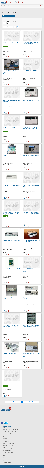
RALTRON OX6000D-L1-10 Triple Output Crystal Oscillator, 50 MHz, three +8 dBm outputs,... (11, 326)
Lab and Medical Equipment (8, 443)
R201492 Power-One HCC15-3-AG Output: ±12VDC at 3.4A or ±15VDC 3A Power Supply (31, 355)
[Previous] (9, 402)
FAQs (4, 455)
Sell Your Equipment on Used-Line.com (10, 429)
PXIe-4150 (5, 155)
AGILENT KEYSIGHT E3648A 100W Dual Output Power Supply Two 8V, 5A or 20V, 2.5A (31, 128)
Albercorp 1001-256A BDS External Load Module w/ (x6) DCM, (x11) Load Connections (31, 270)
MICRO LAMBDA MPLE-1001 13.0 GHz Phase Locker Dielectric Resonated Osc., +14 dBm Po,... (31, 185)
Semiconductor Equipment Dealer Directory (11, 434)
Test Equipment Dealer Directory (9, 431)
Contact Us (5, 459)
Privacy (4, 460)
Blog (2, 418)
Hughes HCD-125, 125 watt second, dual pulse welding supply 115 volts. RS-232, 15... (31, 326)
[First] (6, 402)
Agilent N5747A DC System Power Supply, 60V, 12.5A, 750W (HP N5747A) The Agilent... (11, 213)
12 (29, 401)
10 (24, 401)
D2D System (5, 436)
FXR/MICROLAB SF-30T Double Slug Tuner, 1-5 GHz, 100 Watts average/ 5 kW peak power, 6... (31, 213)
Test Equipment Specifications (9, 448)
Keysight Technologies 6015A (9, 127)
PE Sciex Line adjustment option (9, 353)
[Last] (37, 402)
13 (32, 401)
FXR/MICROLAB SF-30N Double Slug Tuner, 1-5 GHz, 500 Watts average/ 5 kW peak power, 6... (11, 100)
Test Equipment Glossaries (8, 452)
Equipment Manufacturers (8, 447)
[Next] (35, 402)
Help (3, 457)
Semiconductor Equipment (8, 445)
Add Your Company (6, 427)
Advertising (5, 438)
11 (27, 401)
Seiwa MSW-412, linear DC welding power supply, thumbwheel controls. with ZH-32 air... (11, 72)
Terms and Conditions (7, 462)
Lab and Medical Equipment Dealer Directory (12, 433)
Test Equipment (6, 441)
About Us (3, 415)
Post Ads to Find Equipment (8, 450)
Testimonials (4, 416)
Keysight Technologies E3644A (9, 381)
